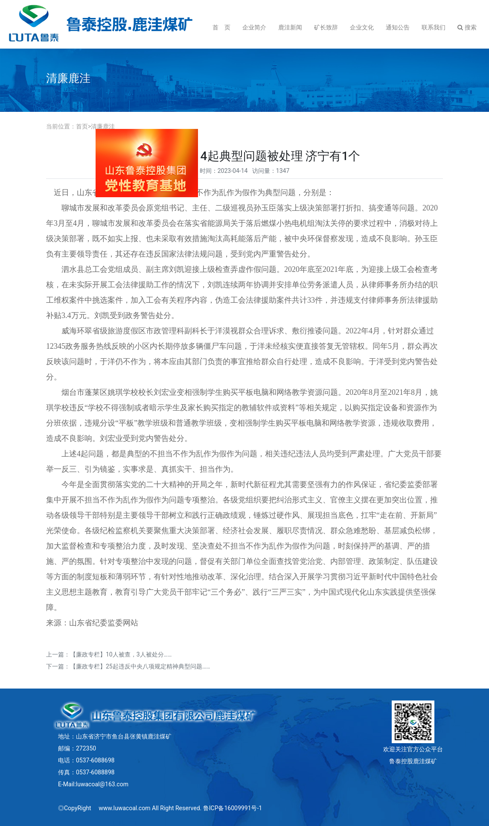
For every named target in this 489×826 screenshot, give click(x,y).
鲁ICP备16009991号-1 (232, 808)
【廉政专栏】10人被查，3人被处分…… (121, 654)
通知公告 (398, 27)
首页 (82, 126)
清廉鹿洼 (103, 126)
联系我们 (433, 27)
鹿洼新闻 (290, 27)
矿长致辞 (326, 27)
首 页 (221, 27)
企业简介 (254, 27)
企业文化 (362, 27)
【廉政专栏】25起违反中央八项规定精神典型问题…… (140, 666)
